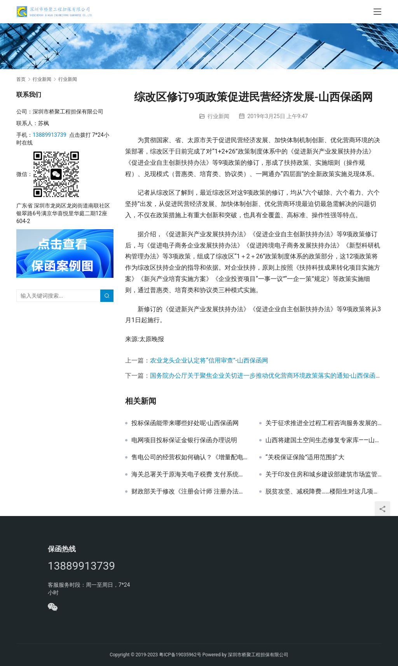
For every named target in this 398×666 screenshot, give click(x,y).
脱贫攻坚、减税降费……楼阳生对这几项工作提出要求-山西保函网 (323, 491)
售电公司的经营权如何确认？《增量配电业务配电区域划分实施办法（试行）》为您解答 (189, 457)
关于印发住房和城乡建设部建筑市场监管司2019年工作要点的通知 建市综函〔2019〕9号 (323, 474)
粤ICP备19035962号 (180, 654)
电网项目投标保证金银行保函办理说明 (184, 440)
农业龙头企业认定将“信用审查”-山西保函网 (209, 360)
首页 (21, 79)
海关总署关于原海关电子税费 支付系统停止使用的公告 (189, 474)
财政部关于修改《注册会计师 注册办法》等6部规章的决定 (189, 491)
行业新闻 (218, 116)
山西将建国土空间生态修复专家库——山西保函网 (323, 440)
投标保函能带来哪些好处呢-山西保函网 (185, 423)
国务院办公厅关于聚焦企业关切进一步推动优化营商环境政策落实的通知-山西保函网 (266, 375)
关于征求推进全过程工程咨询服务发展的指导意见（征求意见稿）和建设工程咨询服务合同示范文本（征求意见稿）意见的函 (323, 423)
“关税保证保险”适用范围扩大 (304, 457)
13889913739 (49, 135)
